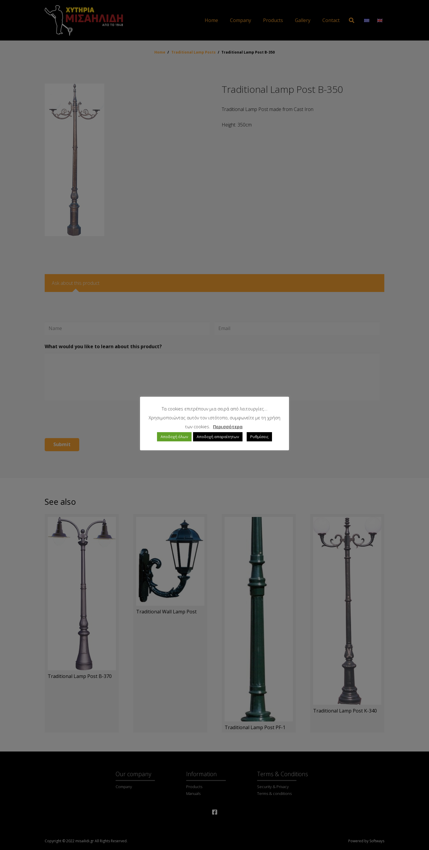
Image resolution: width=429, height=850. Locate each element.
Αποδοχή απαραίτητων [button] (218, 436)
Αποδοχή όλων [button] (174, 436)
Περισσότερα (228, 426)
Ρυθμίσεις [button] (259, 436)
